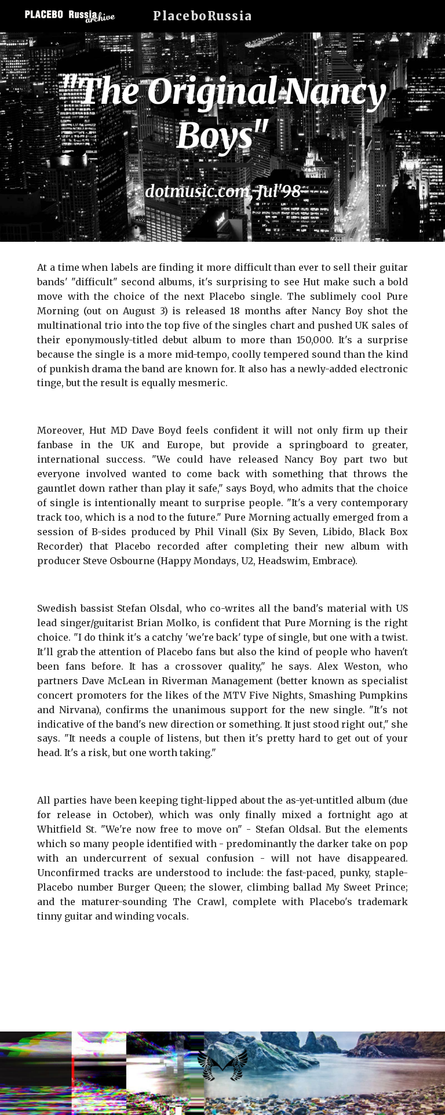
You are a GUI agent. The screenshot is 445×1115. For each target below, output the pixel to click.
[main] (222, 137)
